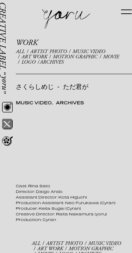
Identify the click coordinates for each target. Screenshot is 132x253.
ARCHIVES (52, 62)
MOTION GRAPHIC (75, 56)
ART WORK (34, 56)
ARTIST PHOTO (48, 51)
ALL (20, 51)
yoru (66, 19)
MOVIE (111, 56)
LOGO (28, 62)
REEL (7, 141)
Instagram (7, 107)
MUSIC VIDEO (89, 51)
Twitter (7, 124)
